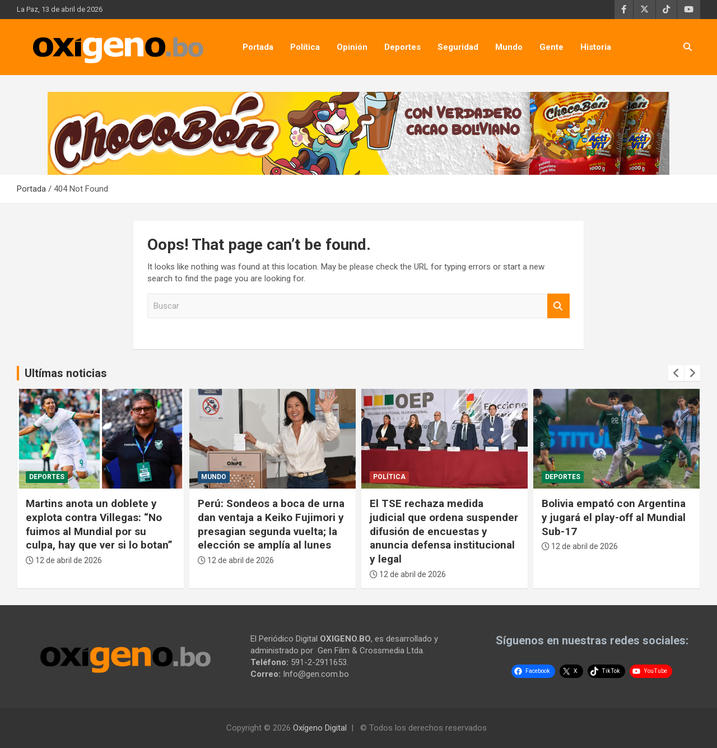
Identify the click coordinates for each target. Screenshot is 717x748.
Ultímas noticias (66, 373)
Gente (551, 47)
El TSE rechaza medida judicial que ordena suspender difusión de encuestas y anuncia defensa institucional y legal (444, 531)
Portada (258, 47)
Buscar (558, 306)
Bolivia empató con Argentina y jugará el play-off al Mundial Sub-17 (614, 517)
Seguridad (457, 47)
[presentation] (676, 373)
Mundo (509, 47)
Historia (595, 47)
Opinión (352, 47)
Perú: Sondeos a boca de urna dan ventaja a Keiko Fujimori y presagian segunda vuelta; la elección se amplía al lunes (271, 524)
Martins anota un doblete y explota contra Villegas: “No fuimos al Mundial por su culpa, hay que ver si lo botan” (99, 524)
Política (305, 47)
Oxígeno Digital (320, 728)
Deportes (402, 47)
